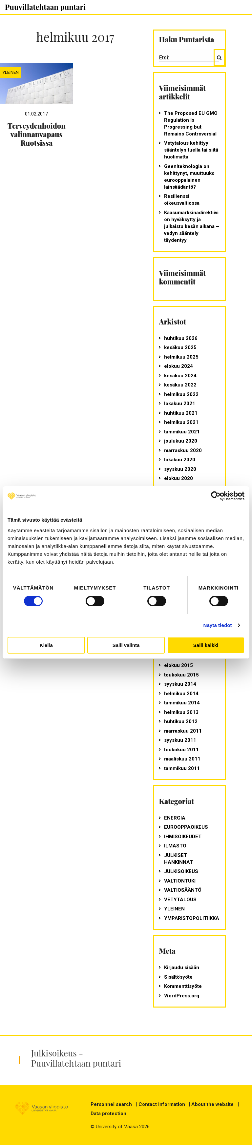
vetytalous (180, 900)
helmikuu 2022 (181, 394)
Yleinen (10, 72)
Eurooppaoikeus (186, 827)
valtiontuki (180, 881)
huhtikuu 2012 (181, 721)
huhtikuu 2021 (181, 413)
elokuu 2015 (178, 665)
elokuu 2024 (178, 366)
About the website (212, 1104)
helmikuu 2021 (181, 422)
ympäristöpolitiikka (191, 918)
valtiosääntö (182, 890)
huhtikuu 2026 (181, 338)
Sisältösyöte (178, 977)
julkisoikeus (181, 871)
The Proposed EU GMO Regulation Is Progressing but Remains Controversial (191, 123)
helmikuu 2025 (181, 357)
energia (174, 818)
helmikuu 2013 (181, 712)
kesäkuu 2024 (180, 376)
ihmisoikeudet (182, 837)
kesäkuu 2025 (180, 347)
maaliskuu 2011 (182, 759)
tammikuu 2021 (182, 432)
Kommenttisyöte (183, 986)
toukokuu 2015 (181, 675)
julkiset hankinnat (178, 858)
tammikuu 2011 (182, 768)
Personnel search (111, 1104)
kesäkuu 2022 (180, 385)
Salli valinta (126, 645)
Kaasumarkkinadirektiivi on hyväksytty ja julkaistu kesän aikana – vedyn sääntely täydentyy (191, 226)
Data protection (108, 1113)
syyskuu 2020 (180, 469)
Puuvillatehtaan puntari (45, 7)
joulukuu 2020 (180, 441)
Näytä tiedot (217, 625)
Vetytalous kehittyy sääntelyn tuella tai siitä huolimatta (191, 150)
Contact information (161, 1104)
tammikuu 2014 (182, 703)
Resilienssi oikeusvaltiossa (182, 199)
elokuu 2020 (178, 478)
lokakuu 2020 (179, 460)
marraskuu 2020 (183, 450)
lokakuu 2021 (179, 403)
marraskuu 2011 (183, 731)
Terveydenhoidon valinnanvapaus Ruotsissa (37, 134)
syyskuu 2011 (180, 740)
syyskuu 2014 (180, 684)
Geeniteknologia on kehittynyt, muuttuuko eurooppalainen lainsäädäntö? (189, 176)
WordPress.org (181, 996)
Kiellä (46, 645)
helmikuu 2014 (181, 694)
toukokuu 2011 (181, 750)
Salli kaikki (206, 645)
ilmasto (175, 846)
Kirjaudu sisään (181, 967)
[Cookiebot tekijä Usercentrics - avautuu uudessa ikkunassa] (215, 496)
